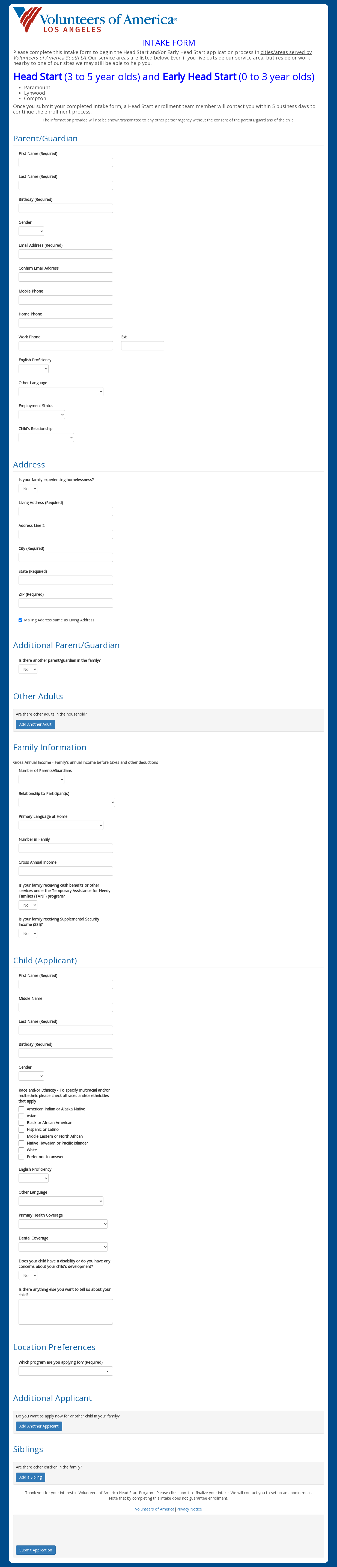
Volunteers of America (154, 1509)
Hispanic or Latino (43, 1129)
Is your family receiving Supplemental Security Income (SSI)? (59, 921)
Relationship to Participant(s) (44, 793)
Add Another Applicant (39, 1426)
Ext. (124, 336)
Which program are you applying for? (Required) (61, 1362)
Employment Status (36, 405)
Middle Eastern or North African (55, 1136)
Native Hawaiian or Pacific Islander (57, 1143)
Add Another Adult (35, 724)
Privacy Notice (189, 1509)
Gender (25, 222)
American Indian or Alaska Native (56, 1109)
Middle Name (30, 998)
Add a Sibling (30, 1477)
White (32, 1149)
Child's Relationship (35, 428)
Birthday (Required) (35, 199)
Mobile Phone (31, 291)
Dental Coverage (33, 1238)
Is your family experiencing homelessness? (56, 479)
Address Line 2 (31, 525)
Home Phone (30, 314)
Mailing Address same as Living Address (56, 619)
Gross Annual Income (37, 862)
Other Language (33, 382)
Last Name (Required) (38, 176)
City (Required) (31, 548)
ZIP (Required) (31, 594)
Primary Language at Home (43, 816)
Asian (31, 1115)
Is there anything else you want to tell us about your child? (65, 1292)
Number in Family (34, 839)
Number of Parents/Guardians (45, 770)
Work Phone (29, 336)
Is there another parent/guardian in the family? (59, 660)
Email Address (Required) (40, 245)
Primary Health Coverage (41, 1215)
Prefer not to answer (45, 1156)
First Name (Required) (38, 153)
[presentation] (57, 1528)
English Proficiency (35, 359)
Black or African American (49, 1122)
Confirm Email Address (39, 268)
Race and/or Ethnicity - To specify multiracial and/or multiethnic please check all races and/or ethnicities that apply (64, 1096)
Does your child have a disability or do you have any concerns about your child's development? (64, 1263)
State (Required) (33, 571)
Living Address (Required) (41, 502)
